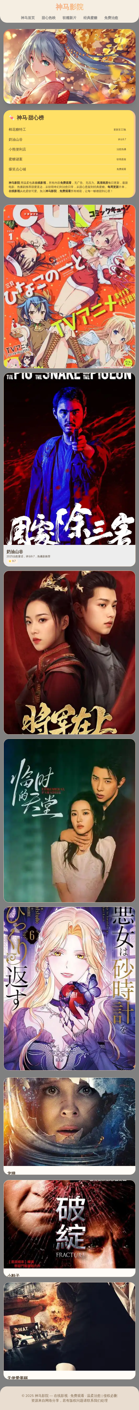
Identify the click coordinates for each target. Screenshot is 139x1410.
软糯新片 (69, 18)
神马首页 (28, 18)
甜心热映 (49, 18)
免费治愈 (111, 18)
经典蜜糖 (90, 18)
